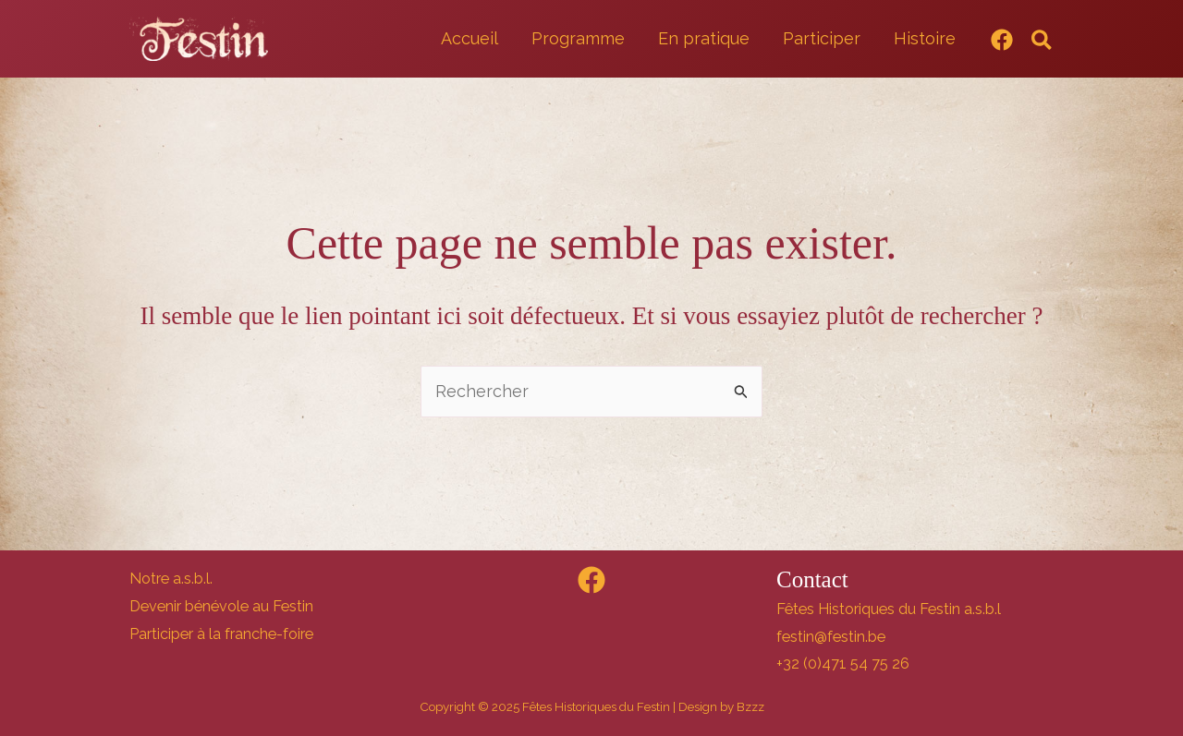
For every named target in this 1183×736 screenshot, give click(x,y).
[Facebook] (1002, 40)
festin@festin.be (830, 637)
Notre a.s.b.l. (171, 578)
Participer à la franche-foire (221, 634)
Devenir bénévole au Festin (221, 606)
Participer (821, 38)
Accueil (469, 38)
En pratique (704, 38)
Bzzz (750, 706)
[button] (1042, 41)
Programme (578, 38)
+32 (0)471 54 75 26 (842, 663)
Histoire (925, 38)
